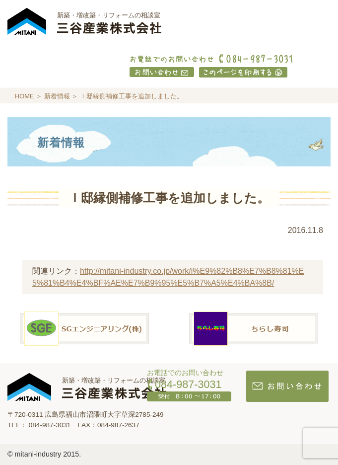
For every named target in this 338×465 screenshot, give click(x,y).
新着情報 (57, 96)
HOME (24, 96)
